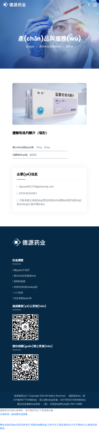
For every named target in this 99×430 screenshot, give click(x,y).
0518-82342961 (27, 193)
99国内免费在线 (39, 424)
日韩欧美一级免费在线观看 (14, 414)
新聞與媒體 (18, 281)
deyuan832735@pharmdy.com (35, 186)
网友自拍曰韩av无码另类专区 (15, 424)
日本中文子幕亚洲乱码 (59, 424)
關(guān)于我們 (20, 270)
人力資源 (17, 292)
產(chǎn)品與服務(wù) (24, 275)
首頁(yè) (30, 46)
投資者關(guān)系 (22, 298)
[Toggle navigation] (95, 4)
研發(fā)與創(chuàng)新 (24, 287)
